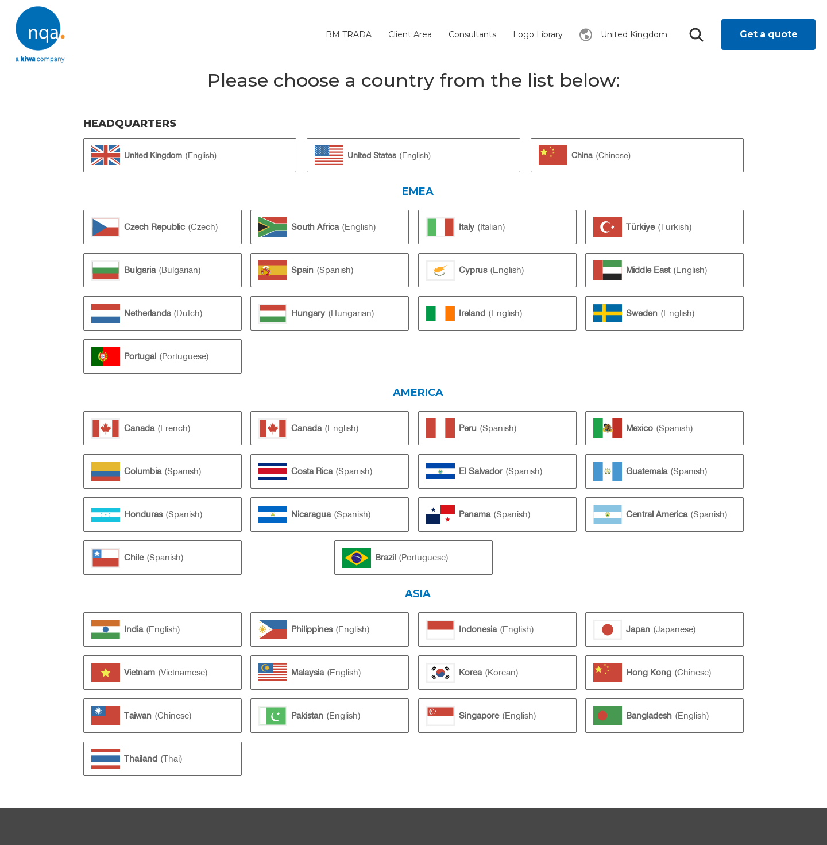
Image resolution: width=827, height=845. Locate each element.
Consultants (472, 34)
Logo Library (538, 34)
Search (696, 35)
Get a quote (769, 34)
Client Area (410, 34)
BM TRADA (349, 34)
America (418, 392)
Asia (418, 593)
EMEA (418, 191)
